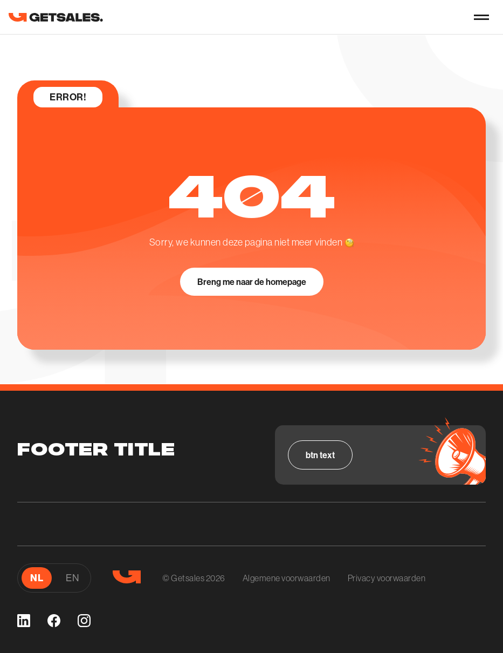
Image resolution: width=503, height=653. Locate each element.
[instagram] (84, 620)
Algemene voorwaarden (286, 578)
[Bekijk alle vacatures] (320, 455)
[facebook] (53, 620)
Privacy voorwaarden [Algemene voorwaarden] (387, 578)
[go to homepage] (56, 17)
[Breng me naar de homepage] (251, 282)
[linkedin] (23, 620)
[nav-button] (481, 17)
